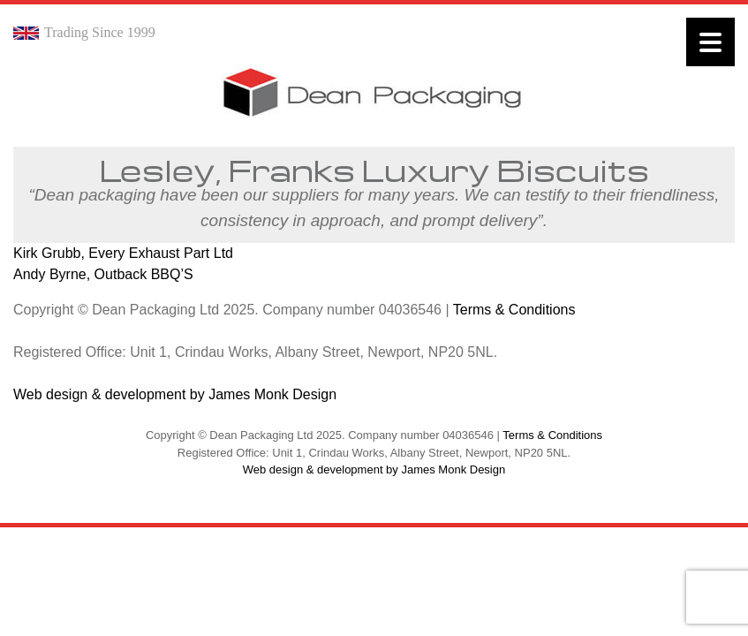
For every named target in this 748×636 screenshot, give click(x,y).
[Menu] (710, 42)
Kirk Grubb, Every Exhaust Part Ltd (123, 253)
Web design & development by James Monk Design (174, 394)
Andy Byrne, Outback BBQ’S (103, 274)
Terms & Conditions (514, 309)
